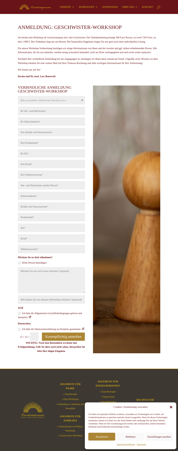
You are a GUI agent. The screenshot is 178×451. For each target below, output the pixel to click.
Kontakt (147, 7)
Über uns (128, 7)
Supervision (110, 7)
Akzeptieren (101, 436)
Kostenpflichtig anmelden (63, 336)
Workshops (86, 7)
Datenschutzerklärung (126, 444)
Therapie (65, 7)
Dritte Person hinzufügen (32, 263)
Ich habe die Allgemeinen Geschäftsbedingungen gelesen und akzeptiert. (50, 315)
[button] (171, 407)
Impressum (141, 444)
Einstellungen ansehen (159, 436)
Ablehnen (130, 436)
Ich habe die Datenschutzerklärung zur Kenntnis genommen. (51, 329)
